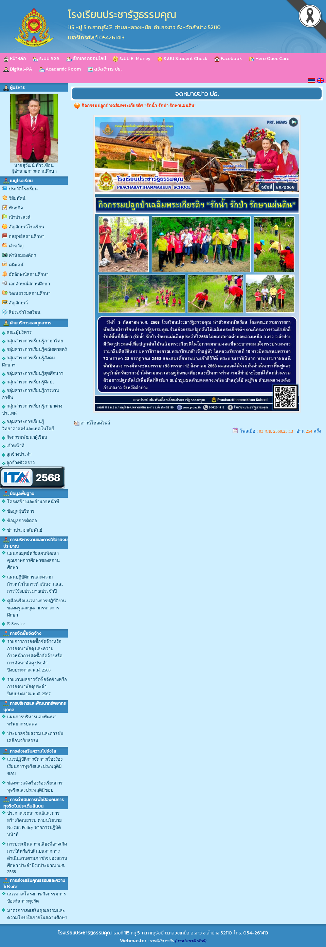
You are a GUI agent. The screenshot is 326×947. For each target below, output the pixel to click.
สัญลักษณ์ (18, 302)
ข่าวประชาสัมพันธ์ (24, 530)
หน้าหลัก (14, 58)
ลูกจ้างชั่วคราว (18, 463)
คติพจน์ (16, 264)
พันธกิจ (16, 207)
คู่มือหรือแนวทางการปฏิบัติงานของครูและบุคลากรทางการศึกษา (36, 608)
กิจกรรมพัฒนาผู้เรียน (24, 437)
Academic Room (60, 69)
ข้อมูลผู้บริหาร (20, 511)
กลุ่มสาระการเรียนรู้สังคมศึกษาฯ (28, 361)
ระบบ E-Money (131, 58)
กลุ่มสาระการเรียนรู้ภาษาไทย (32, 341)
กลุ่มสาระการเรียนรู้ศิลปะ (28, 382)
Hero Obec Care (269, 58)
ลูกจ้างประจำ (17, 454)
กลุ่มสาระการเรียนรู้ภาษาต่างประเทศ (32, 409)
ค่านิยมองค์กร (22, 255)
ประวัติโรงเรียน (23, 188)
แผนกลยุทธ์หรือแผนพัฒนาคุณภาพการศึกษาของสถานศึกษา (33, 560)
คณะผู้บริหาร (17, 332)
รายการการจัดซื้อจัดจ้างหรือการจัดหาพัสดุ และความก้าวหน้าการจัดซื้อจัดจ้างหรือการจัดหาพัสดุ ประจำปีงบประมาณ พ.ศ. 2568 (34, 656)
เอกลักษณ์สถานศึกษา (29, 283)
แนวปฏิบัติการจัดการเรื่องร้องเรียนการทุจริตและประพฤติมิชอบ (34, 766)
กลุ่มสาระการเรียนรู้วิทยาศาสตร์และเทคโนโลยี (28, 425)
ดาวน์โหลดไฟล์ (95, 422)
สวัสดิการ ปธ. (105, 69)
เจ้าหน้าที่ (13, 446)
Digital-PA (17, 69)
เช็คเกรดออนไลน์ (86, 58)
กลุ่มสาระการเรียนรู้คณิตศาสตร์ (34, 349)
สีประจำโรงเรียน (24, 312)
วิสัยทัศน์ (17, 198)
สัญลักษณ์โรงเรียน (26, 226)
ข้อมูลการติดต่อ (22, 520)
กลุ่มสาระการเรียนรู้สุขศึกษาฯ (32, 373)
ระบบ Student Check (182, 58)
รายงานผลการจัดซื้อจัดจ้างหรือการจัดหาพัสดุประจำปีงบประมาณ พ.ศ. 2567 (37, 686)
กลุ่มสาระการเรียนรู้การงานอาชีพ (30, 394)
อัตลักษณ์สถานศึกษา (29, 274)
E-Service (15, 623)
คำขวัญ (16, 245)
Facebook (228, 58)
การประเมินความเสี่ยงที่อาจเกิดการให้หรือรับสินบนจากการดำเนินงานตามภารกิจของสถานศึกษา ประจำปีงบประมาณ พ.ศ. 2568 (37, 857)
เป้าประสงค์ (20, 217)
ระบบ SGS (46, 58)
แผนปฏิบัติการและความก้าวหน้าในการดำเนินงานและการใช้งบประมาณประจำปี (35, 584)
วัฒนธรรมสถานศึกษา (30, 293)
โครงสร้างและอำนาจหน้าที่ (33, 501)
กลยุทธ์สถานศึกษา (26, 236)
